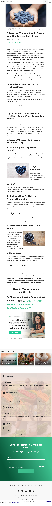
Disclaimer (17, 495)
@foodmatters (9, 376)
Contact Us (15, 487)
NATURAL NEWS (15, 39)
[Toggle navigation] (50, 2)
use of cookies (15, 502)
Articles (30, 485)
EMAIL (10, 462)
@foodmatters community (12, 392)
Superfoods (16, 28)
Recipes (18, 485)
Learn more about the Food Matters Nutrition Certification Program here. (24, 304)
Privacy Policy (34, 495)
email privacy (41, 466)
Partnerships (23, 487)
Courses (12, 485)
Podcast (24, 485)
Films (35, 485)
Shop (40, 485)
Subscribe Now (26, 471)
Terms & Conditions (25, 495)
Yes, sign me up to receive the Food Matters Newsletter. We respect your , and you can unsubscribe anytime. (27, 467)
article (9, 28)
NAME (9, 457)
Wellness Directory (34, 487)
